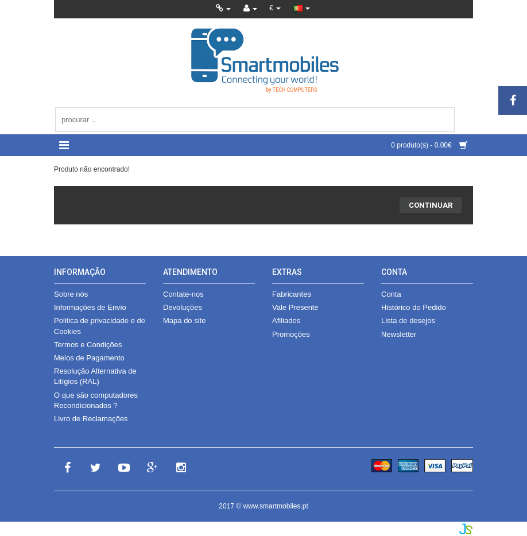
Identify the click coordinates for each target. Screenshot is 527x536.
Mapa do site (184, 320)
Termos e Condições (88, 344)
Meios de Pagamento (89, 358)
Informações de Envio (90, 307)
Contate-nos (183, 294)
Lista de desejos (408, 320)
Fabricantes (291, 294)
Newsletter (398, 334)
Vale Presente (295, 307)
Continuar (430, 205)
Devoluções (182, 307)
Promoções (291, 334)
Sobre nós (71, 294)
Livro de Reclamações (91, 418)
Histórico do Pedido (413, 307)
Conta (391, 294)
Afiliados (286, 320)
